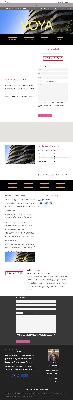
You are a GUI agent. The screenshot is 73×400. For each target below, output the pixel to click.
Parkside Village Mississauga (17, 251)
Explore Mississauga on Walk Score (43, 206)
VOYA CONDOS (10, 80)
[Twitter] (9, 349)
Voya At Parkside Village (53, 49)
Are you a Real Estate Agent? (50, 81)
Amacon (37, 270)
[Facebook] (6, 349)
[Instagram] (16, 349)
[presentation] (46, 110)
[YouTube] (12, 349)
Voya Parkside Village (53, 196)
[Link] (7, 2)
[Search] (36, 5)
